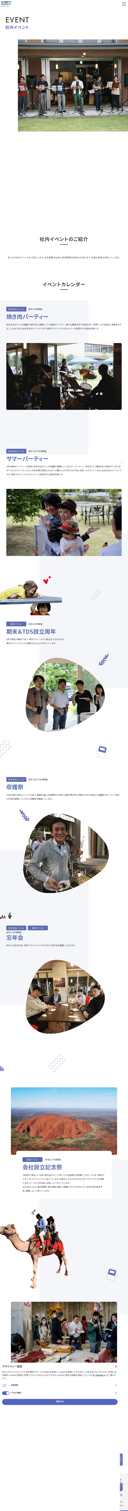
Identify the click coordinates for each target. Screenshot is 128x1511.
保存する (22, 61)
